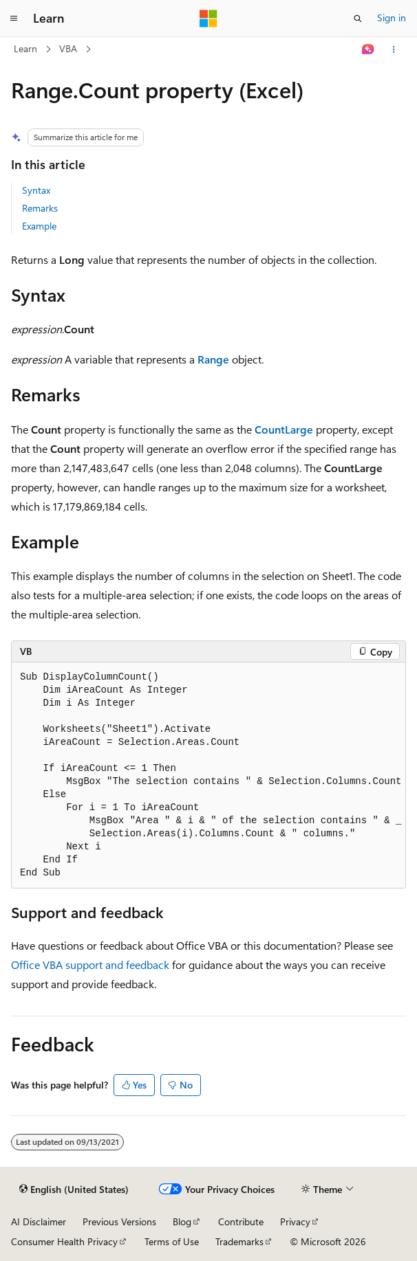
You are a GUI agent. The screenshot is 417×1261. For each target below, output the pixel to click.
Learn (25, 48)
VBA (68, 48)
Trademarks (239, 1241)
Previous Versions (119, 1221)
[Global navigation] (14, 18)
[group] (208, 775)
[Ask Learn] (368, 49)
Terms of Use (172, 1241)
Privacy (295, 1221)
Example (39, 225)
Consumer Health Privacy (64, 1241)
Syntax (36, 190)
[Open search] (358, 18)
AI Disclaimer (38, 1221)
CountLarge (284, 429)
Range (213, 359)
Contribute (241, 1221)
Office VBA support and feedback (90, 964)
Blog (182, 1221)
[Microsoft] (208, 18)
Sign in (391, 17)
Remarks (40, 207)
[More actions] (394, 49)
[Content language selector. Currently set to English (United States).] (74, 1190)
